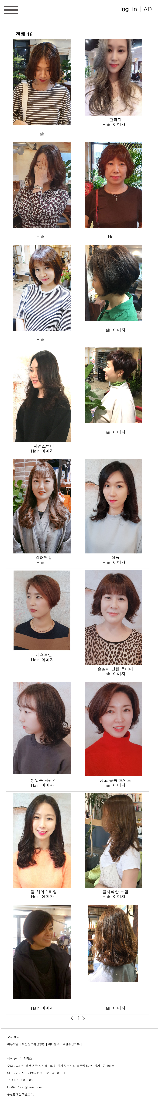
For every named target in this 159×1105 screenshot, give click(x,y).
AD (148, 9)
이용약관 (13, 1044)
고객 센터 (13, 1037)
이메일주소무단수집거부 (64, 1044)
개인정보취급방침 (33, 1044)
